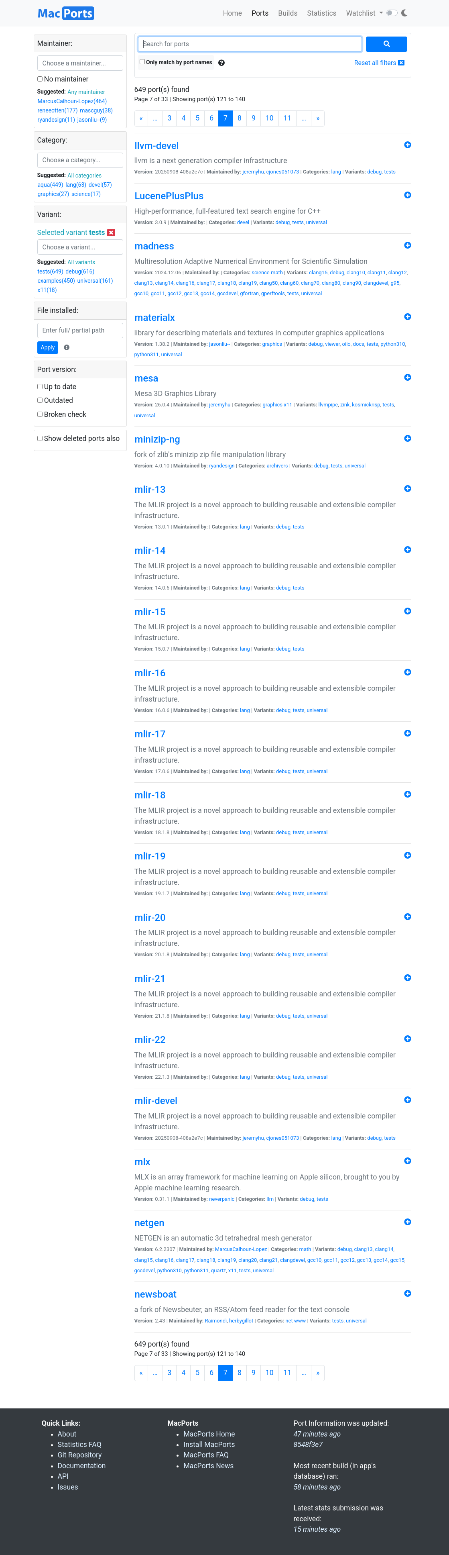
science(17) (86, 194)
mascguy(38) (96, 110)
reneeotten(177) (58, 110)
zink (344, 405)
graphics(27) (53, 194)
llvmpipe (328, 405)
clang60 (289, 283)
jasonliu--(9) (92, 119)
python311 (146, 354)
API (63, 1476)
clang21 (268, 1260)
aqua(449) (50, 185)
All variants (81, 262)
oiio (346, 344)
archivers (277, 466)
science (260, 272)
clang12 (397, 272)
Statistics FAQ (80, 1445)
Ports (260, 13)
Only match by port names (176, 62)
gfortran (249, 293)
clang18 (226, 283)
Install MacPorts (209, 1445)
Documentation (82, 1466)
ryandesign (221, 466)
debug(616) (79, 271)
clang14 (164, 283)
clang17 (206, 283)
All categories (84, 175)
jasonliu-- (219, 344)
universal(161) (95, 281)
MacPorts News (208, 1466)
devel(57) (100, 185)
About (67, 1434)
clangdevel (376, 283)
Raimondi (216, 1321)
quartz (218, 1270)
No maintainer (63, 79)
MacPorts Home (209, 1434)
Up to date (57, 387)
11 (288, 118)
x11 (288, 405)
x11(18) (47, 290)
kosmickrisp (366, 405)
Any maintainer (86, 92)
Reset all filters (379, 63)
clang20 (247, 1260)
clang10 (356, 272)
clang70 (310, 283)
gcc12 (174, 293)
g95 (395, 283)
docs (358, 344)
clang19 (247, 283)
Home (232, 13)
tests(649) (50, 271)
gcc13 (191, 293)
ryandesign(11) (56, 119)
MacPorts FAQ (206, 1455)
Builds (287, 13)
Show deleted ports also (78, 439)
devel (243, 222)
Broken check (62, 414)
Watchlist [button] (361, 13)
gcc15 (397, 1260)
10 (270, 118)
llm (270, 1199)
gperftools (273, 293)
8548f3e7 (308, 1445)
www (300, 1321)
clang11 (377, 272)
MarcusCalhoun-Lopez (241, 1249)
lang (336, 172)
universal (316, 222)
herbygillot (241, 1321)
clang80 (331, 283)
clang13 (143, 283)
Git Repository (80, 1455)
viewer (332, 344)
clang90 (352, 283)
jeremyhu (253, 172)
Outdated (55, 400)
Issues (68, 1487)
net (289, 1321)
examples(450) (56, 281)
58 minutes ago (317, 1487)
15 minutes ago (317, 1529)
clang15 (318, 272)
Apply (48, 347)
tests (390, 172)
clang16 (185, 283)
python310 (392, 344)
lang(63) (75, 185)
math (277, 272)
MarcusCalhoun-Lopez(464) (72, 101)
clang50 (268, 283)
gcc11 (158, 293)
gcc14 (208, 293)
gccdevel (227, 293)
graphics (272, 344)
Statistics (321, 13)
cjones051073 (282, 172)
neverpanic (221, 1199)
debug (374, 172)
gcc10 (141, 293)
